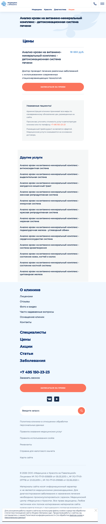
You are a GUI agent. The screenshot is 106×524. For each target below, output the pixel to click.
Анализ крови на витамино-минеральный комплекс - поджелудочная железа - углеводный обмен (49, 228)
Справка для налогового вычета (37, 451)
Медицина (37, 9)
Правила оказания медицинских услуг (41, 431)
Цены (25, 339)
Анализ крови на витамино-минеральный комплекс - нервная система (49, 220)
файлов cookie (75, 515)
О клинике (30, 290)
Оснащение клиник (32, 317)
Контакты (26, 322)
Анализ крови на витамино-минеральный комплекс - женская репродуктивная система (49, 193)
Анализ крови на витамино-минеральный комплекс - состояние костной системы (49, 264)
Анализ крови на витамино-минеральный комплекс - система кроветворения (49, 246)
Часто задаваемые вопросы (37, 311)
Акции (71, 9)
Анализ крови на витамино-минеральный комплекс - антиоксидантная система (49, 167)
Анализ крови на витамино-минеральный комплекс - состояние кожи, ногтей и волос (49, 255)
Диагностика (60, 9)
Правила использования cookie (37, 438)
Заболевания (32, 361)
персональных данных (15, 517)
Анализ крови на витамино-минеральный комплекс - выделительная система (49, 175)
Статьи (26, 354)
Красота (48, 9)
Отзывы (25, 301)
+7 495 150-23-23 (58, 124)
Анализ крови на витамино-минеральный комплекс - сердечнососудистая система (49, 237)
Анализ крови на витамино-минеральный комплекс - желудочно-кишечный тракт (49, 184)
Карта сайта (26, 457)
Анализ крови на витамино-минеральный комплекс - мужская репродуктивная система (49, 211)
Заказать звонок (30, 377)
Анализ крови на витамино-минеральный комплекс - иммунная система (49, 202)
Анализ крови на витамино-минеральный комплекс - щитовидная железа (49, 273)
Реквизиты (26, 444)
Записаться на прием (53, 87)
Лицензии (26, 296)
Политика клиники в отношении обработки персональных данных (44, 423)
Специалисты (33, 332)
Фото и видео (28, 306)
